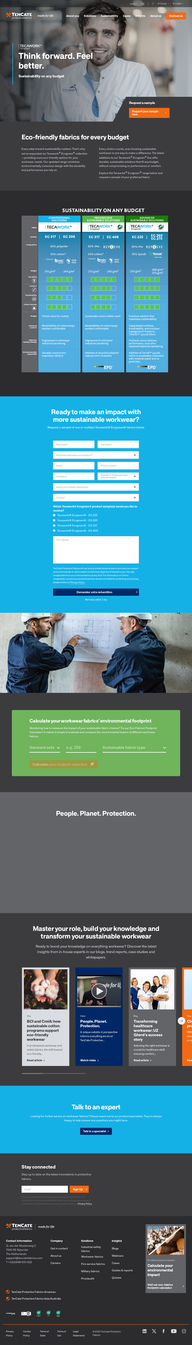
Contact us (174, 14)
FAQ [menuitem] (142, 4)
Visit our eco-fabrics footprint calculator (160, 1286)
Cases (126, 15)
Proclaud (87, 1278)
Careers (56, 1263)
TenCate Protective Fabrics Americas (31, 1292)
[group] (45, 1016)
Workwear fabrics (92, 1256)
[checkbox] (96, 523)
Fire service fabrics (93, 1264)
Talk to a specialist (94, 1131)
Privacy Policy (77, 582)
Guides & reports (122, 1270)
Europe (162, 3)
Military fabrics (90, 1271)
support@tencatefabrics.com (24, 1258)
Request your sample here (145, 113)
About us (155, 15)
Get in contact (59, 1248)
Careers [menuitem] (133, 4)
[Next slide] (181, 1021)
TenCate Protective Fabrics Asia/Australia (33, 1298)
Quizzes (116, 1277)
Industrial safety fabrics (91, 1249)
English (177, 3)
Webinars (117, 1255)
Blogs (115, 1248)
